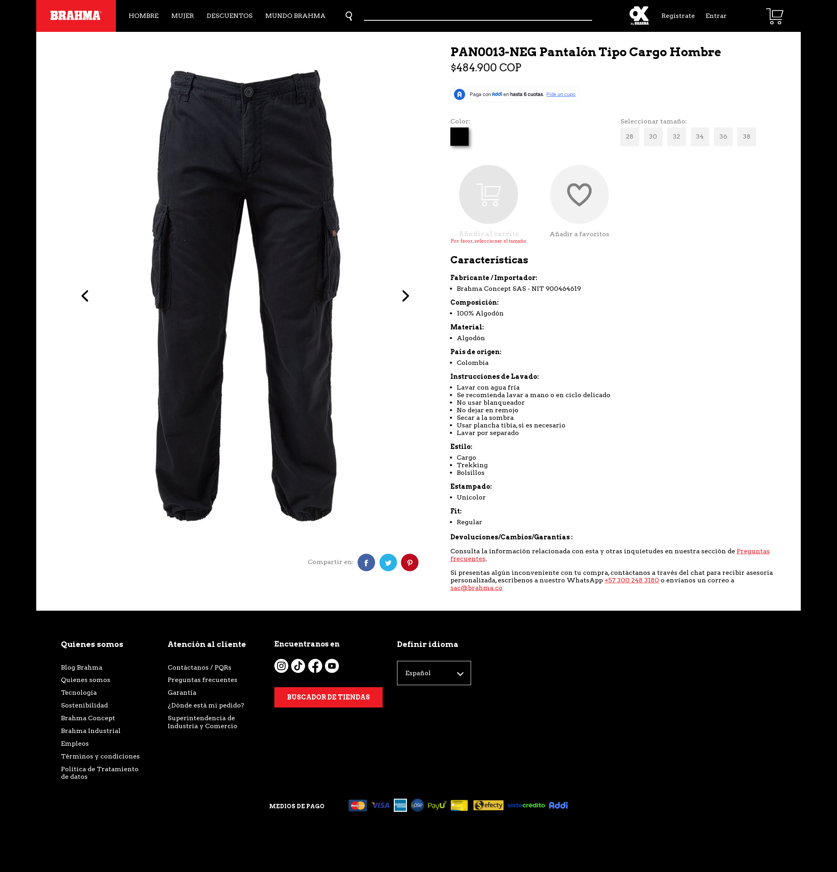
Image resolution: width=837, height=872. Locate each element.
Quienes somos (85, 680)
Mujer (182, 16)
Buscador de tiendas (328, 697)
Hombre (143, 16)
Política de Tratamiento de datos (100, 772)
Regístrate (677, 16)
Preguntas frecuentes (202, 680)
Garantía (182, 692)
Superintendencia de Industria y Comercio (202, 721)
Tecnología (79, 692)
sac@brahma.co (476, 588)
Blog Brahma (81, 667)
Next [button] (391, 299)
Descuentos (229, 16)
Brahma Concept (88, 718)
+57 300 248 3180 (631, 580)
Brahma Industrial (91, 731)
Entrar (716, 16)
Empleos (75, 743)
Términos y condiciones (100, 756)
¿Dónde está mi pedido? (206, 705)
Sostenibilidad (84, 705)
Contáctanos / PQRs (199, 667)
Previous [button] (105, 299)
